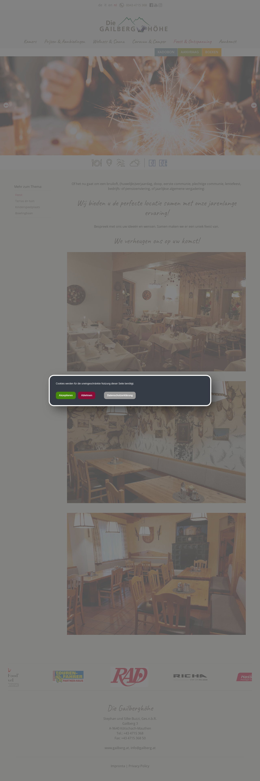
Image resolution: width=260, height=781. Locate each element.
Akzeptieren (66, 395)
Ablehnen (86, 395)
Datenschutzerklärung (120, 395)
